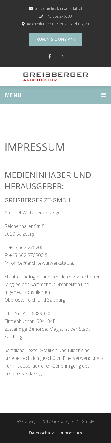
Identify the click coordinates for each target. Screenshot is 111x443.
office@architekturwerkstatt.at (55, 8)
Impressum (70, 433)
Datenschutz (41, 433)
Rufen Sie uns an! (55, 39)
